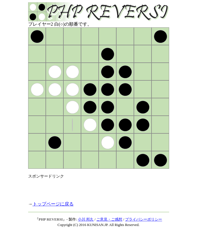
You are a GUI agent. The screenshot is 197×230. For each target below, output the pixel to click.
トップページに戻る (53, 203)
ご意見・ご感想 (109, 219)
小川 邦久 (86, 219)
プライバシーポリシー (143, 219)
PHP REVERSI (51, 219)
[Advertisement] (94, 187)
